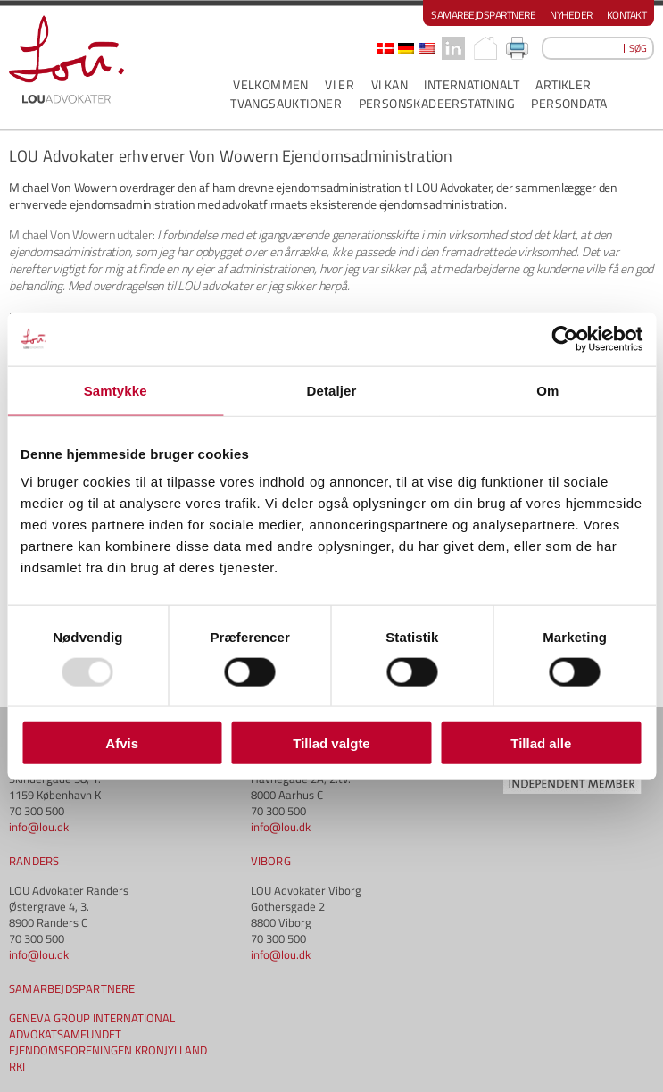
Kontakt (627, 14)
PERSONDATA (569, 103)
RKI (17, 1066)
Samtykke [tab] (115, 389)
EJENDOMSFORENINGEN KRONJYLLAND (108, 1050)
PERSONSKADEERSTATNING (437, 103)
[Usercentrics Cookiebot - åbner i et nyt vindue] (564, 338)
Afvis (121, 743)
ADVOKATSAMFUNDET (65, 1034)
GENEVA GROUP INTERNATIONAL (92, 1018)
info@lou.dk (39, 827)
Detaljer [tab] (332, 389)
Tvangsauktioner (286, 103)
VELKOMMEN (271, 84)
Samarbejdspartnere (483, 14)
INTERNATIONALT (471, 84)
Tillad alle (540, 743)
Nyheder (571, 14)
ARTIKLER (563, 84)
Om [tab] (547, 389)
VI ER (339, 84)
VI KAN (389, 84)
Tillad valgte (331, 743)
